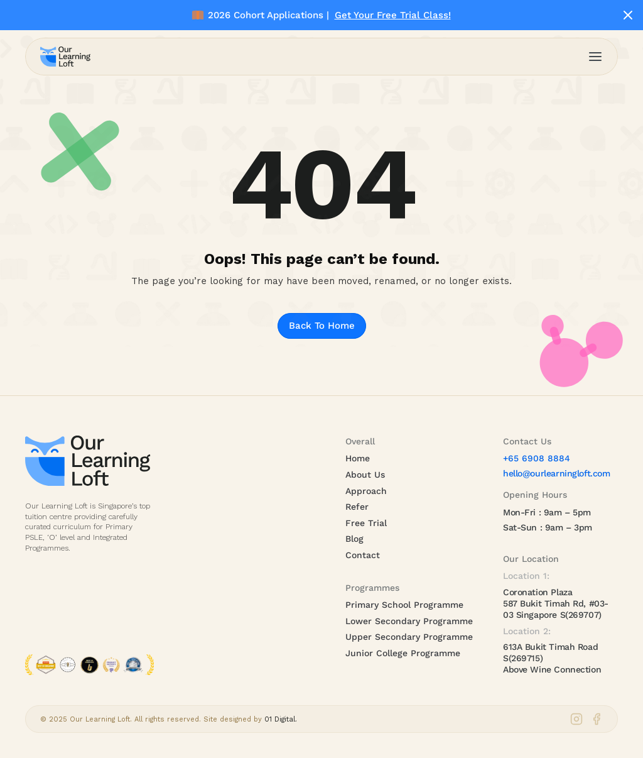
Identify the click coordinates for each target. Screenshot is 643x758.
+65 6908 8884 (536, 458)
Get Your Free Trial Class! (393, 15)
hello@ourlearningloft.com (556, 473)
